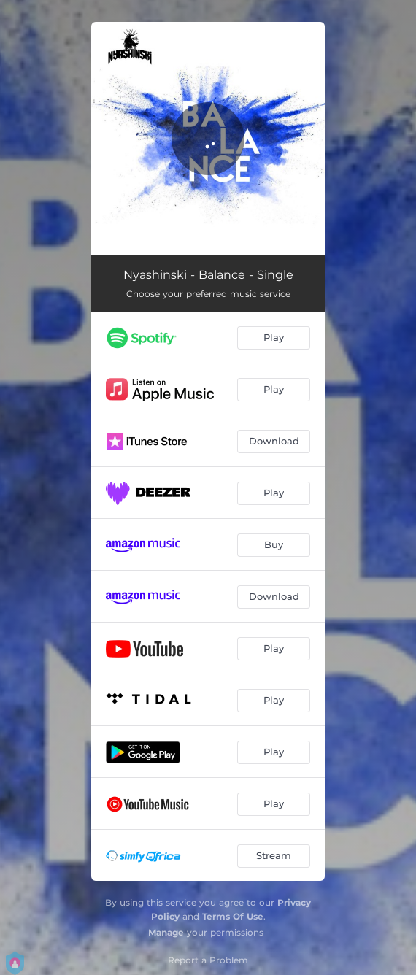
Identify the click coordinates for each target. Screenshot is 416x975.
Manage (166, 932)
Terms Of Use (232, 916)
